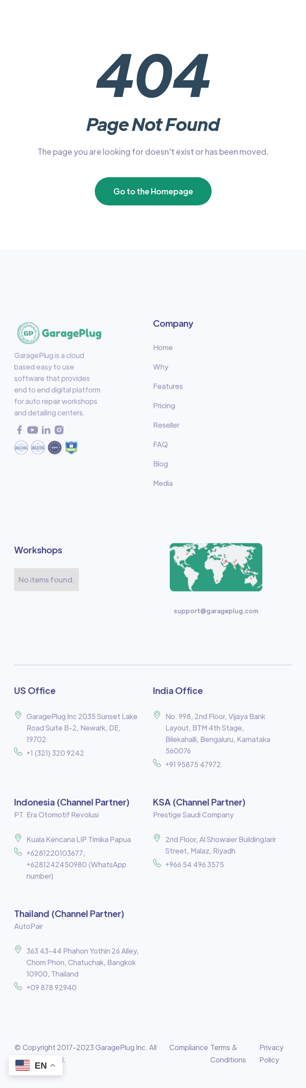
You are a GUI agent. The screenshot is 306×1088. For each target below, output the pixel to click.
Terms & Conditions (228, 1053)
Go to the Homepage (153, 191)
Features (168, 390)
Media (163, 487)
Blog (160, 467)
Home (163, 351)
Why (160, 370)
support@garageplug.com (216, 615)
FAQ (160, 448)
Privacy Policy (271, 1053)
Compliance (188, 1047)
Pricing (164, 409)
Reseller (166, 428)
